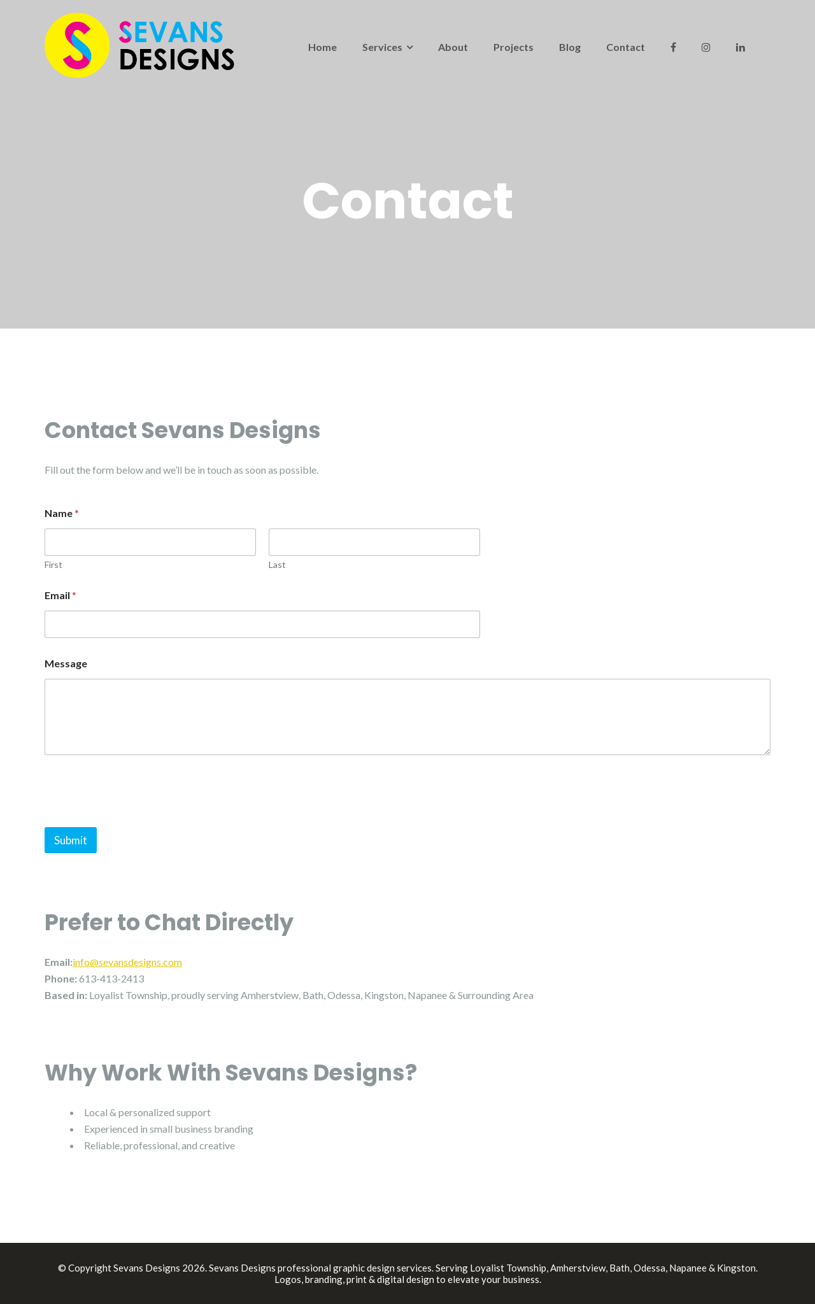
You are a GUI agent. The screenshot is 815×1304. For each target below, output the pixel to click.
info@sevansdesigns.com (127, 962)
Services (382, 47)
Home (322, 47)
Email (60, 595)
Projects (513, 47)
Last (277, 564)
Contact (625, 47)
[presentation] (141, 819)
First (53, 564)
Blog (570, 47)
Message (66, 663)
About (453, 47)
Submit (70, 840)
